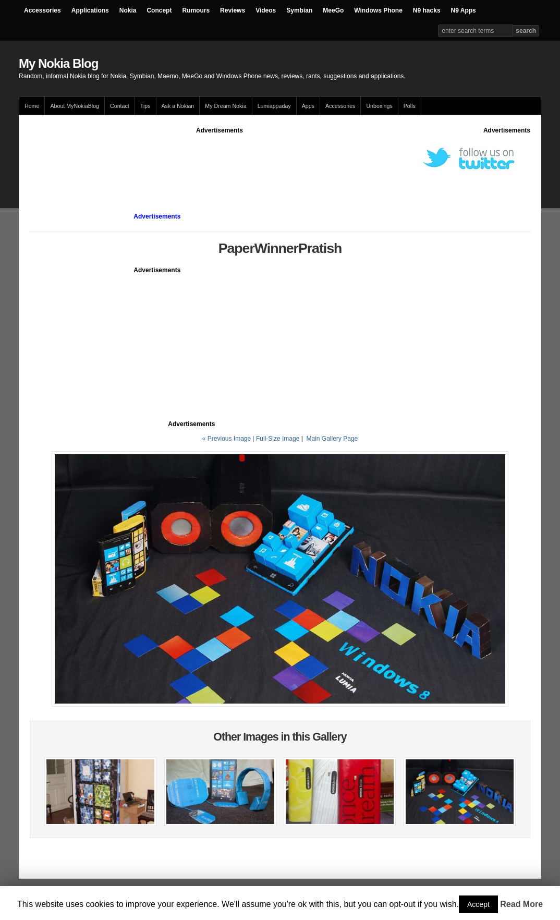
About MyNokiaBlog (74, 106)
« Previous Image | (229, 438)
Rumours (196, 10)
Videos (265, 10)
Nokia (128, 10)
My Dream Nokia (225, 106)
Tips (145, 106)
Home (32, 106)
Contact (119, 106)
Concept (159, 10)
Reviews (232, 10)
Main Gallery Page (332, 438)
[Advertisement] (219, 158)
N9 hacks (427, 10)
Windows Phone (378, 10)
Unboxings (379, 106)
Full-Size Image (277, 438)
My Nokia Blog (58, 63)
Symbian (299, 10)
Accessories (42, 10)
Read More (521, 904)
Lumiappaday (274, 106)
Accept (478, 904)
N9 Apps (463, 10)
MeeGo (333, 10)
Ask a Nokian (178, 106)
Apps (308, 106)
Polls (410, 106)
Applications (90, 10)
